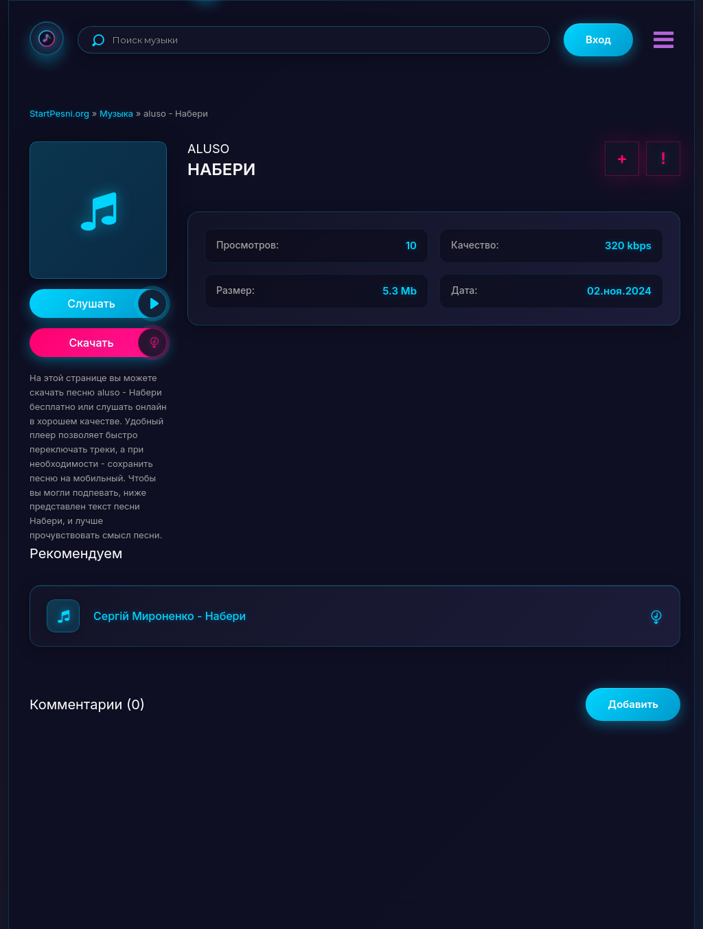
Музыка (116, 113)
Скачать (118, 342)
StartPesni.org (59, 113)
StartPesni (47, 38)
